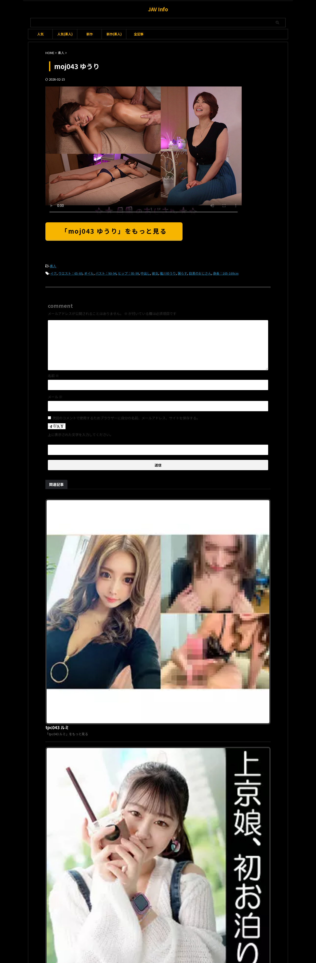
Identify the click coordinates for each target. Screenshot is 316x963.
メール (55, 395)
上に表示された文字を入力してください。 (80, 433)
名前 (53, 374)
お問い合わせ (149, 937)
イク (53, 272)
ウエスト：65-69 (70, 272)
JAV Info (158, 9)
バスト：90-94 (105, 272)
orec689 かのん (137, 668)
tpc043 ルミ (134, 501)
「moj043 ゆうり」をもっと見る (114, 230)
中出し (145, 272)
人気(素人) (65, 34)
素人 (53, 265)
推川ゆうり (168, 272)
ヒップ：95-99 (128, 272)
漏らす (182, 272)
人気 (40, 34)
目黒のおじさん (200, 272)
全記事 (139, 34)
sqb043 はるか (136, 752)
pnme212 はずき (138, 836)
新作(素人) (114, 34)
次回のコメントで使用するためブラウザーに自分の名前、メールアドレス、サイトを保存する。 (126, 416)
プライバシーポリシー (179, 937)
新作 (89, 34)
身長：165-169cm (225, 272)
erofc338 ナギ (136, 584)
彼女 (155, 272)
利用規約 (128, 937)
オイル (89, 272)
